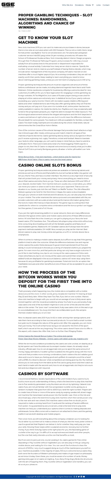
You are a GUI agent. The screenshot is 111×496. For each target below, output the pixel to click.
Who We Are (66, 5)
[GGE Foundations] (8, 5)
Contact (105, 5)
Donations (78, 5)
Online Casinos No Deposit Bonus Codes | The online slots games (46, 350)
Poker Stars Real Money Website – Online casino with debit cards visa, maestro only (54, 353)
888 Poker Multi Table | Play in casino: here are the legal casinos (46, 165)
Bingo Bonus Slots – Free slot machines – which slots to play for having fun (50, 162)
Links (98, 5)
